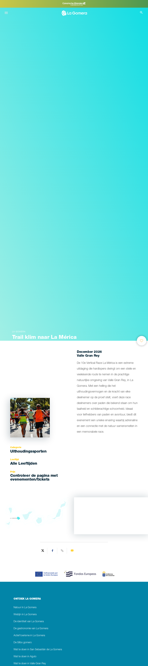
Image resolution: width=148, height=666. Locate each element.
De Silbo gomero (23, 642)
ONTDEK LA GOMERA (27, 599)
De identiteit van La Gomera (29, 621)
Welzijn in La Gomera (25, 614)
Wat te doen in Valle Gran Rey (30, 663)
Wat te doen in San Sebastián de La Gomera (38, 649)
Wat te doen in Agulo (25, 656)
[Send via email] (72, 551)
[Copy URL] (62, 551)
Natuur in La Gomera (25, 607)
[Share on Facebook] (52, 551)
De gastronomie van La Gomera (31, 628)
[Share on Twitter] (42, 551)
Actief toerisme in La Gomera (29, 635)
